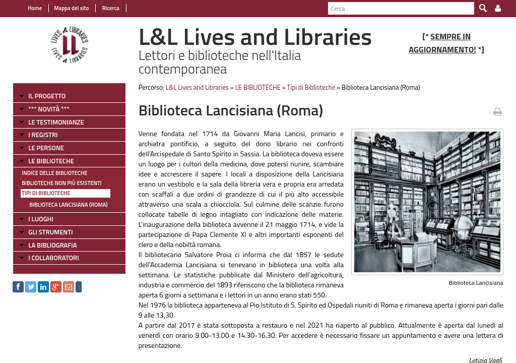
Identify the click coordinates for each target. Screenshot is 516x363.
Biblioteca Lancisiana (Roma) (68, 205)
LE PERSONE (46, 148)
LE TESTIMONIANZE (56, 122)
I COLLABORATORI (53, 258)
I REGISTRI (42, 135)
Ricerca (110, 8)
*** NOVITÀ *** (48, 109)
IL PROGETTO (47, 96)
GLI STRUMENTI (50, 232)
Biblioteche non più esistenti (61, 183)
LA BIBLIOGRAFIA (52, 245)
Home (35, 8)
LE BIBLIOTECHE (51, 161)
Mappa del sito (71, 8)
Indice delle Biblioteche (54, 173)
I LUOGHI (40, 219)
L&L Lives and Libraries (197, 87)
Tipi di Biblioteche (46, 193)
